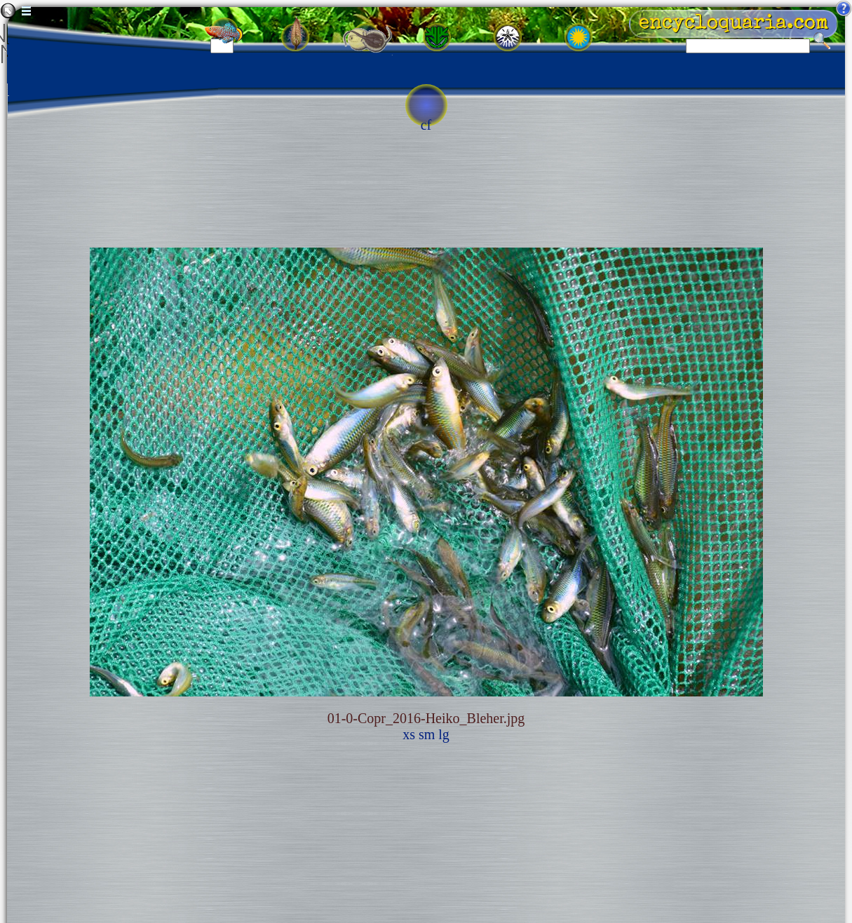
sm (427, 734)
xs (409, 734)
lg (443, 734)
